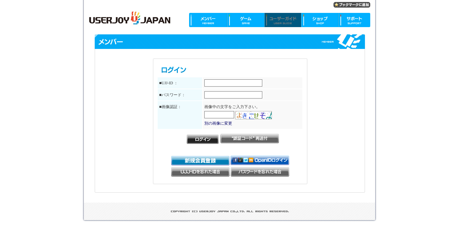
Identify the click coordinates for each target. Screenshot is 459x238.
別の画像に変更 (218, 123)
